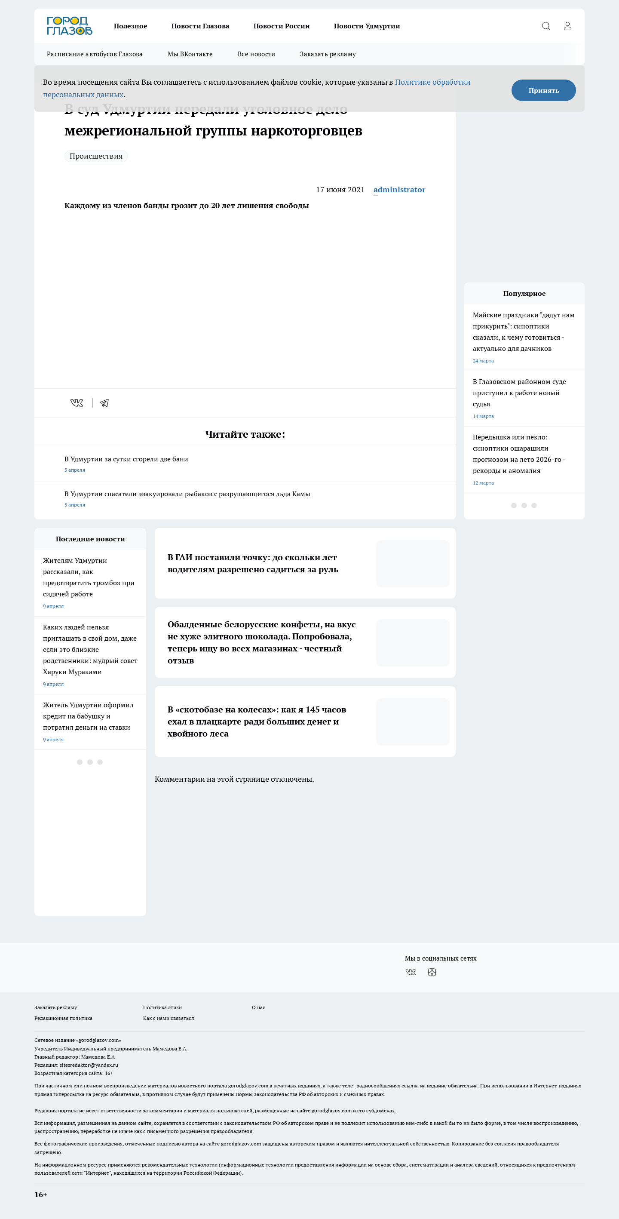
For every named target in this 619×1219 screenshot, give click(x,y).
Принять (544, 90)
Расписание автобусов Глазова (95, 54)
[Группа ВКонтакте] (410, 972)
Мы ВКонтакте (190, 54)
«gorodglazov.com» (98, 1040)
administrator (400, 189)
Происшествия (96, 156)
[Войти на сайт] (567, 25)
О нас (258, 1007)
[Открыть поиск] (546, 25)
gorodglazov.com (248, 1085)
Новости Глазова (201, 25)
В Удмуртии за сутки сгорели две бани (245, 465)
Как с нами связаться (168, 1018)
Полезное (130, 25)
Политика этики (162, 1007)
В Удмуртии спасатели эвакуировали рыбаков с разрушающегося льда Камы (245, 499)
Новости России (282, 25)
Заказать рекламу (328, 54)
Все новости (256, 54)
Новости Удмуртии (367, 25)
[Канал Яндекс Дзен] (432, 972)
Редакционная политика (63, 1018)
